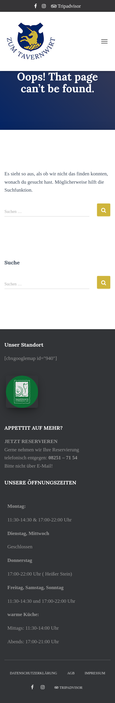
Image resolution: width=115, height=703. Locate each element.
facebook (32, 687)
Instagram (44, 7)
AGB (71, 673)
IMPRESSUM (95, 673)
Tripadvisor (66, 6)
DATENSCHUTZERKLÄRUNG (33, 673)
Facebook (36, 7)
